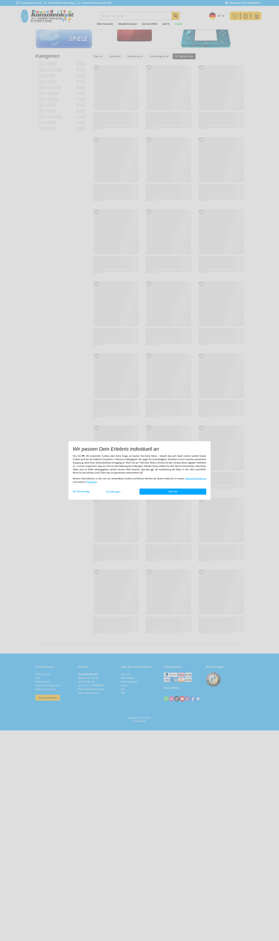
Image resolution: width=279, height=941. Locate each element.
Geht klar (173, 491)
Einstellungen (113, 491)
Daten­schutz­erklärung (195, 478)
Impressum (91, 482)
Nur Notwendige (81, 491)
